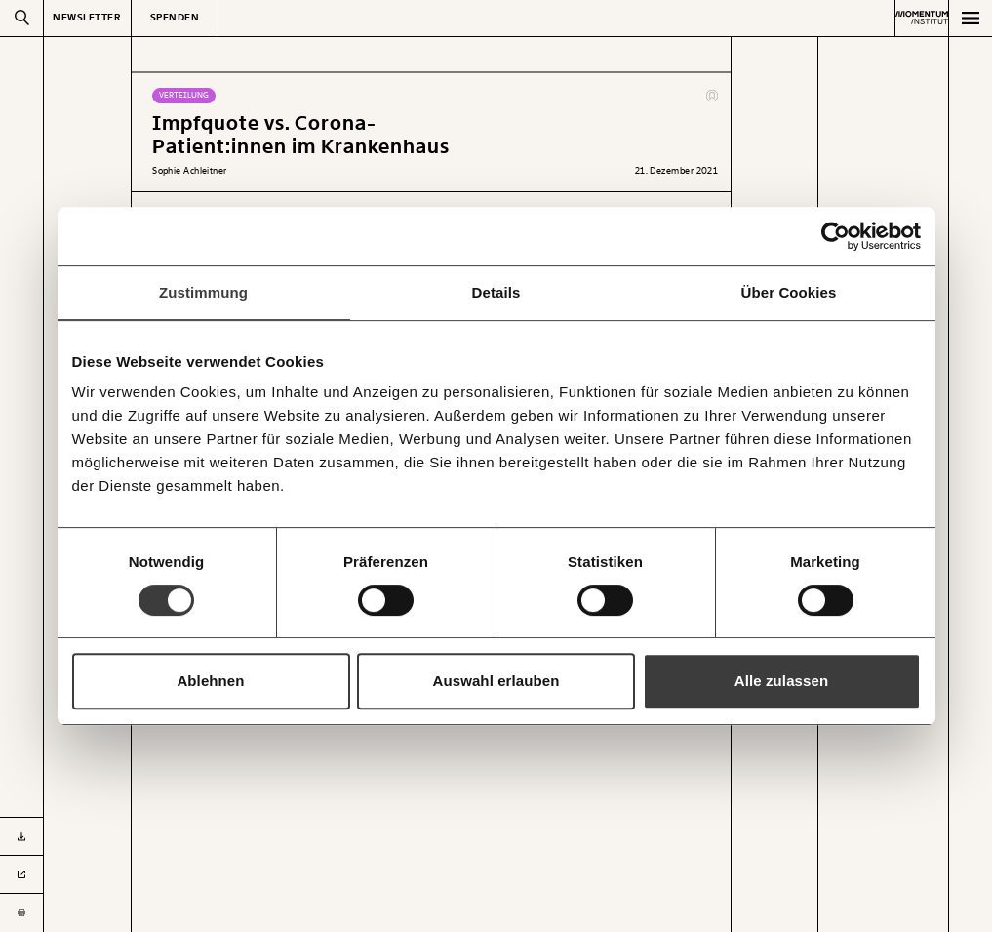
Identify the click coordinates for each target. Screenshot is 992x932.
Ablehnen (210, 680)
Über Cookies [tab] (789, 292)
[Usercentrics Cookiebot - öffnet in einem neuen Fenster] (835, 236)
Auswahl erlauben (496, 680)
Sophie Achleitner (189, 171)
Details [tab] (496, 292)
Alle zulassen (781, 680)
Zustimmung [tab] (203, 292)
